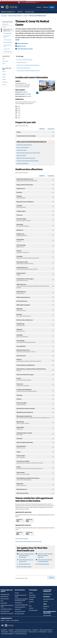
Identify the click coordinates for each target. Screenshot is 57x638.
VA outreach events (5, 611)
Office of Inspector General (46, 629)
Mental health (4, 603)
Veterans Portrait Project (21, 633)
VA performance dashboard (7, 633)
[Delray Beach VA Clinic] (7, 37)
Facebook (31, 599)
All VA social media (33, 610)
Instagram (31, 601)
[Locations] (7, 26)
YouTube (31, 608)
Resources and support (48, 599)
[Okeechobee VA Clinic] (7, 42)
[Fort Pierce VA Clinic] (7, 40)
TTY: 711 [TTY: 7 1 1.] (45, 608)
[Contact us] (7, 84)
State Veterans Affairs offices (21, 604)
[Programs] (7, 74)
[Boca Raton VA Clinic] (7, 33)
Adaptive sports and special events (7, 605)
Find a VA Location (29, 11)
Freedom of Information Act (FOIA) (23, 629)
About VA (20, 11)
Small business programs (6, 609)
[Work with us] (7, 82)
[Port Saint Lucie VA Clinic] (7, 46)
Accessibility (4, 629)
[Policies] (7, 77)
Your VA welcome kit (19, 613)
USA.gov (50, 631)
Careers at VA (18, 609)
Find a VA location (47, 615)
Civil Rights (10, 629)
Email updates (32, 597)
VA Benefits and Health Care (8, 11)
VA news (31, 593)
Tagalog (7, 620)
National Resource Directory (7, 613)
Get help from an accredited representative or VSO (21, 599)
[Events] (7, 58)
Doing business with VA (20, 607)
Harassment (35, 629)
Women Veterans (4, 596)
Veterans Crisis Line (47, 594)
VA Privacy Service (33, 631)
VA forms (17, 593)
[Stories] (7, 63)
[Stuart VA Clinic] (7, 49)
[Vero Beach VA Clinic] (7, 51)
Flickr (30, 606)
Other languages (15, 620)
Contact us (45, 7)
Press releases (32, 595)
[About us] (7, 71)
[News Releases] (7, 61)
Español (2, 620)
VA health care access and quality (20, 595)
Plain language (4, 631)
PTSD (2, 601)
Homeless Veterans (5, 594)
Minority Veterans (5, 598)
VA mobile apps (18, 602)
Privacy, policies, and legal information (18, 631)
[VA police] (7, 79)
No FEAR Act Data (43, 631)
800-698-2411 (46, 606)
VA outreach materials (20, 611)
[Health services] (7, 24)
